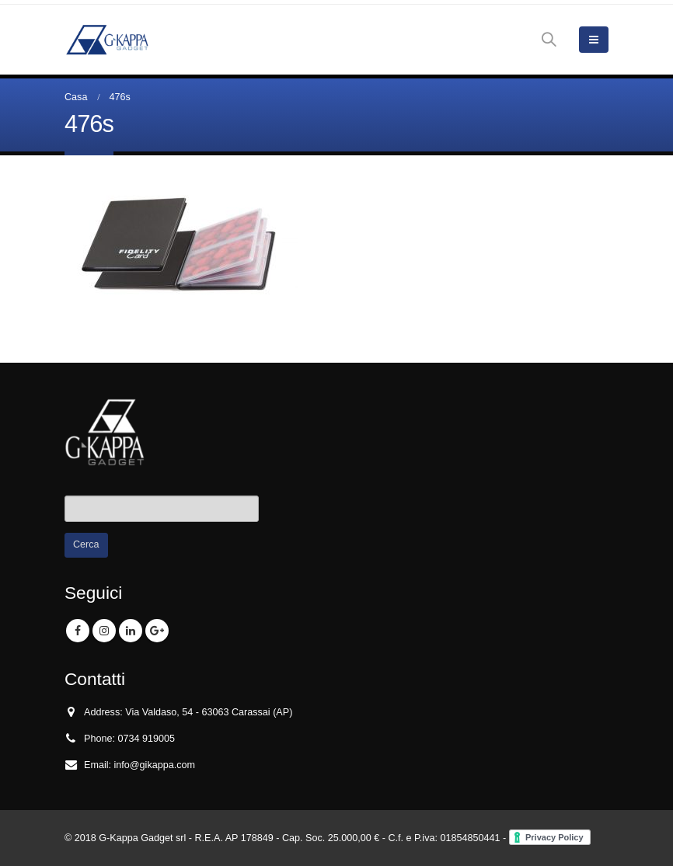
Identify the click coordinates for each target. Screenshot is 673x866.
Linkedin (130, 630)
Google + (157, 630)
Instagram (104, 630)
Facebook (77, 630)
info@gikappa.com (155, 765)
